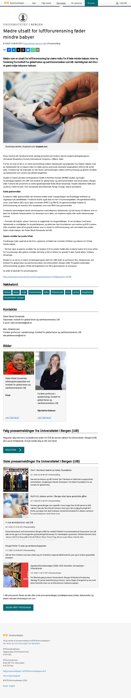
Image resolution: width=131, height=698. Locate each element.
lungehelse (87, 292)
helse (16, 292)
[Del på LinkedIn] (14, 50)
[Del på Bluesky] (28, 50)
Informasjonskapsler (11, 676)
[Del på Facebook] (9, 50)
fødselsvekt (57, 292)
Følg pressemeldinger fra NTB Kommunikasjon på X (24, 671)
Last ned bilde (12, 418)
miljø (24, 292)
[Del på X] (18, 50)
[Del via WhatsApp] (33, 50)
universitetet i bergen (14, 297)
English (12, 686)
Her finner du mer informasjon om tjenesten (21, 643)
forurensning (35, 292)
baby (46, 292)
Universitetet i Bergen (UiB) (35, 44)
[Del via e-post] (37, 50)
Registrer (13, 450)
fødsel (7, 292)
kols (68, 292)
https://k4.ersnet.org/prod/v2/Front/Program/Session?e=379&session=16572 (37, 277)
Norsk (5, 686)
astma (76, 292)
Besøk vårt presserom (18, 607)
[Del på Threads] (23, 50)
